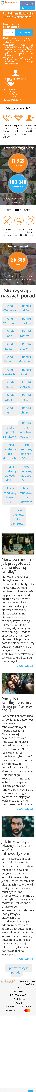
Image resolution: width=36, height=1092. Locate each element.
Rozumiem (30, 1091)
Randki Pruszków (25, 321)
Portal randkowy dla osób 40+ (10, 473)
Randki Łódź (10, 333)
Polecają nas (18, 995)
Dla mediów (18, 998)
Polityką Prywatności (24, 1091)
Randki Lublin (10, 385)
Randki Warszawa (9, 308)
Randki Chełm (25, 410)
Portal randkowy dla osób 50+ (26, 473)
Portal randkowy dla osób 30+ (26, 451)
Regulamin (18, 991)
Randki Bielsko (25, 372)
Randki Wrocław (9, 321)
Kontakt (11, 1010)
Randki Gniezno (25, 359)
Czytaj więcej (25, 666)
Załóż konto (24, 32)
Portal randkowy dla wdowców (25, 495)
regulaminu (22, 40)
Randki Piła (10, 410)
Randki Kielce (26, 397)
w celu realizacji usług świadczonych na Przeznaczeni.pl (19, 53)
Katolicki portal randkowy (9, 432)
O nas (18, 987)
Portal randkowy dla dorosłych (9, 451)
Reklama (18, 1002)
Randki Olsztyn (25, 346)
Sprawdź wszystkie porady (20, 970)
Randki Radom (9, 359)
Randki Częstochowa (11, 372)
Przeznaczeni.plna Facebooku (27, 982)
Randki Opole (10, 397)
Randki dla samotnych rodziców (26, 429)
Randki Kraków (25, 308)
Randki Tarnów (25, 333)
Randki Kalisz (10, 346)
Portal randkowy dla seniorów (17, 517)
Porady (9, 1006)
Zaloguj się (27, 3)
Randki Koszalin (25, 385)
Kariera (26, 1006)
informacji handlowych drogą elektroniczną (19, 61)
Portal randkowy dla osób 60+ (10, 495)
